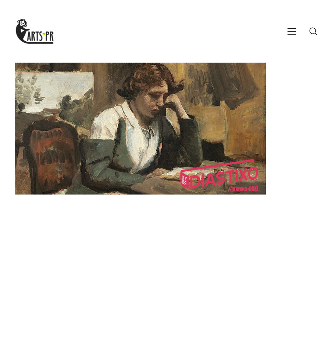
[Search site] (313, 31)
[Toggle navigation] (291, 31)
